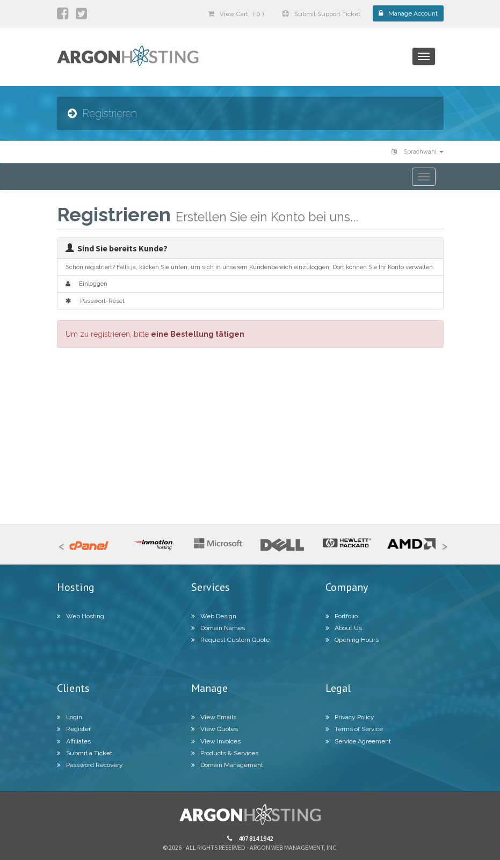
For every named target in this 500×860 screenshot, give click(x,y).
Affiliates (74, 741)
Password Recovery (90, 765)
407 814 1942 (250, 838)
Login (69, 717)
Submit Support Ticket (321, 14)
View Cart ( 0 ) (236, 14)
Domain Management (227, 765)
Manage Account (408, 13)
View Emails (213, 717)
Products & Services (224, 753)
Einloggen (86, 283)
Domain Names (218, 628)
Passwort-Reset (95, 301)
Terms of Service (354, 729)
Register (74, 729)
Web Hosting (80, 616)
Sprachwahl (418, 151)
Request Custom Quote (230, 640)
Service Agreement (358, 741)
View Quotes (214, 729)
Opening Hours (352, 640)
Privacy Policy (349, 717)
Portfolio (341, 616)
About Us (343, 628)
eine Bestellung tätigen (197, 334)
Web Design (213, 616)
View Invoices (216, 741)
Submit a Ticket (84, 753)
